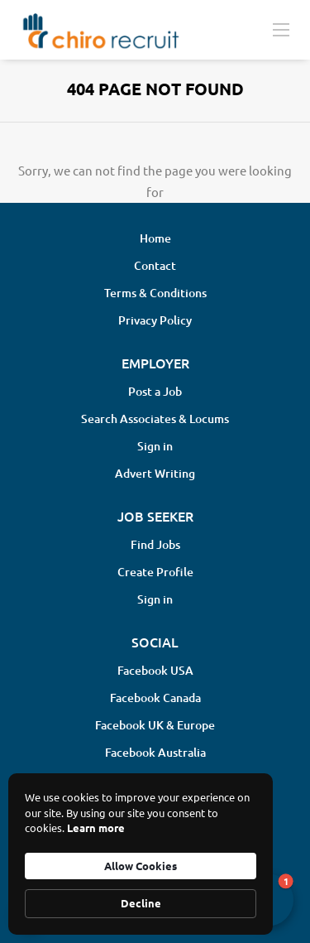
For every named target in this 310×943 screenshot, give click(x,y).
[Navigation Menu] (281, 29)
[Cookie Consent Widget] (140, 854)
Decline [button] (141, 903)
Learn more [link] (96, 827)
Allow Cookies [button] (140, 866)
